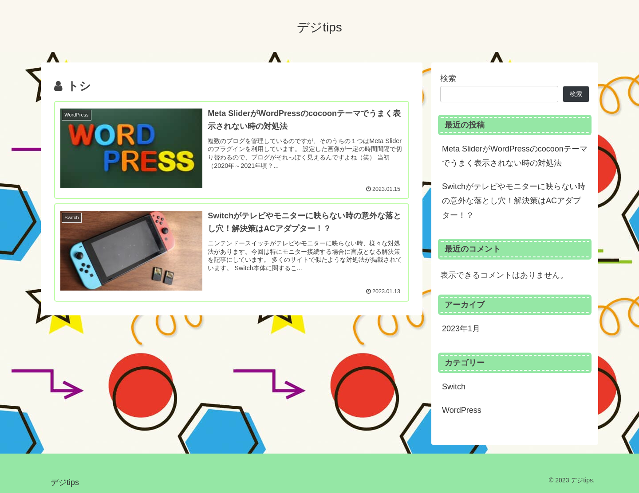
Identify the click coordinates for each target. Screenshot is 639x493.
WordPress (461, 410)
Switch (453, 386)
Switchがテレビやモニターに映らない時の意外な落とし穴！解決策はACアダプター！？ (513, 201)
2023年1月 (461, 328)
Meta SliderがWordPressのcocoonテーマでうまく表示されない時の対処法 (515, 155)
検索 (448, 78)
